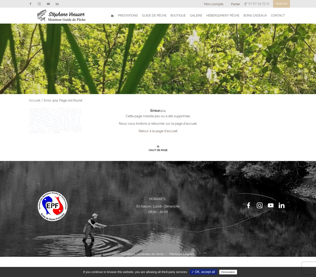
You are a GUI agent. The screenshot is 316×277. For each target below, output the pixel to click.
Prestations (128, 15)
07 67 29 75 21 (256, 3)
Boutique (178, 15)
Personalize (228, 272)
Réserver (281, 3)
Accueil (34, 100)
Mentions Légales (181, 254)
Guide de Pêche (154, 15)
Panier (235, 4)
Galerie (196, 15)
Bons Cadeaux (255, 15)
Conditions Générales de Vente (142, 254)
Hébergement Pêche (222, 15)
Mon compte (213, 4)
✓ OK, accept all (203, 272)
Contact (278, 15)
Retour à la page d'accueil (158, 131)
